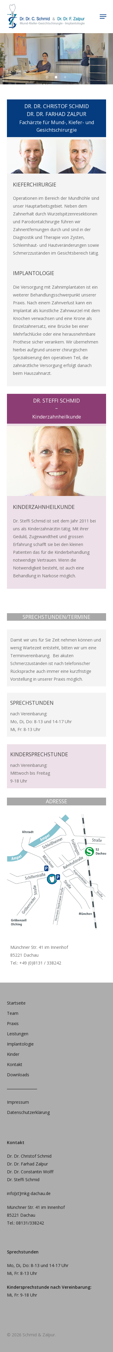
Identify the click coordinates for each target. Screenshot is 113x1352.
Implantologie (20, 1044)
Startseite (16, 1003)
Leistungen (17, 1034)
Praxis (13, 1023)
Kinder (13, 1054)
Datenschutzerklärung (28, 1112)
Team (12, 1013)
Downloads (18, 1075)
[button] (103, 17)
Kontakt (14, 1064)
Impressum (18, 1102)
